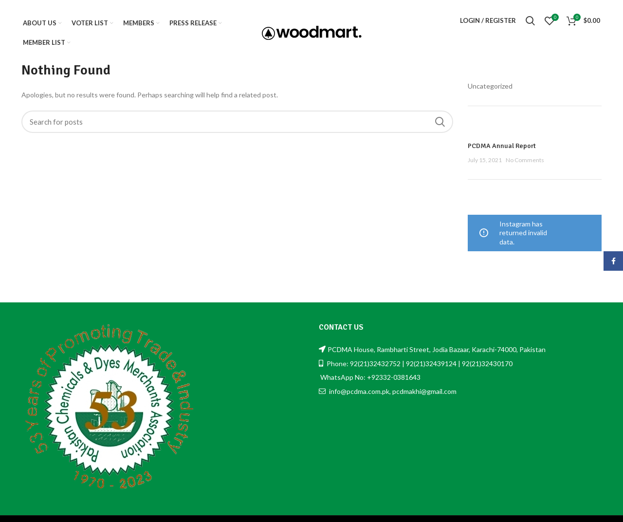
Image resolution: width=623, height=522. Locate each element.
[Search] (237, 122)
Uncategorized (490, 86)
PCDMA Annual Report (502, 146)
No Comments (525, 160)
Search (440, 122)
